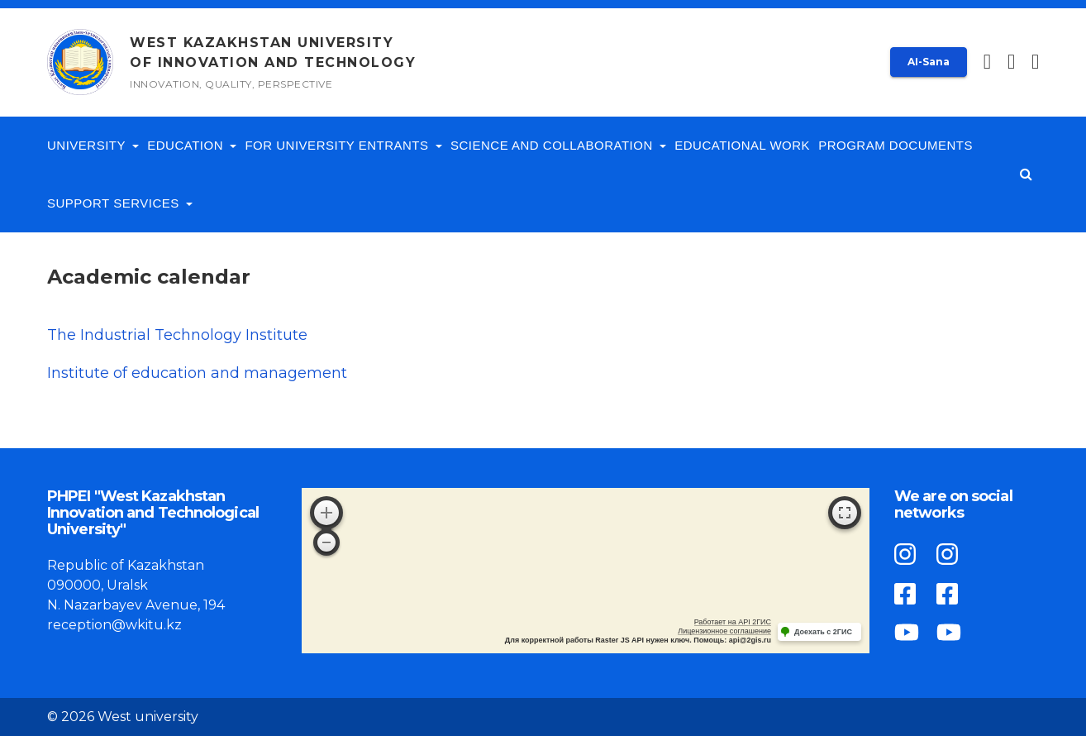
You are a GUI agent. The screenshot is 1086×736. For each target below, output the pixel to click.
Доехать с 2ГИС (823, 632)
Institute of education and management (197, 373)
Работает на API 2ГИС (732, 622)
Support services (120, 203)
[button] (1035, 62)
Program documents (895, 145)
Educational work (742, 145)
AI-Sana (928, 61)
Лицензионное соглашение (724, 631)
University (93, 145)
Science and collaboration (558, 145)
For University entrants (343, 145)
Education (191, 145)
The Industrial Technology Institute (177, 335)
